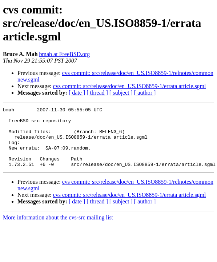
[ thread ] (97, 93)
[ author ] (145, 93)
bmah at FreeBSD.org (64, 54)
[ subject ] (121, 93)
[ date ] (77, 93)
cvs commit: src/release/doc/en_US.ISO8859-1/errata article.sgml (129, 86)
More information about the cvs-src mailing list (58, 229)
